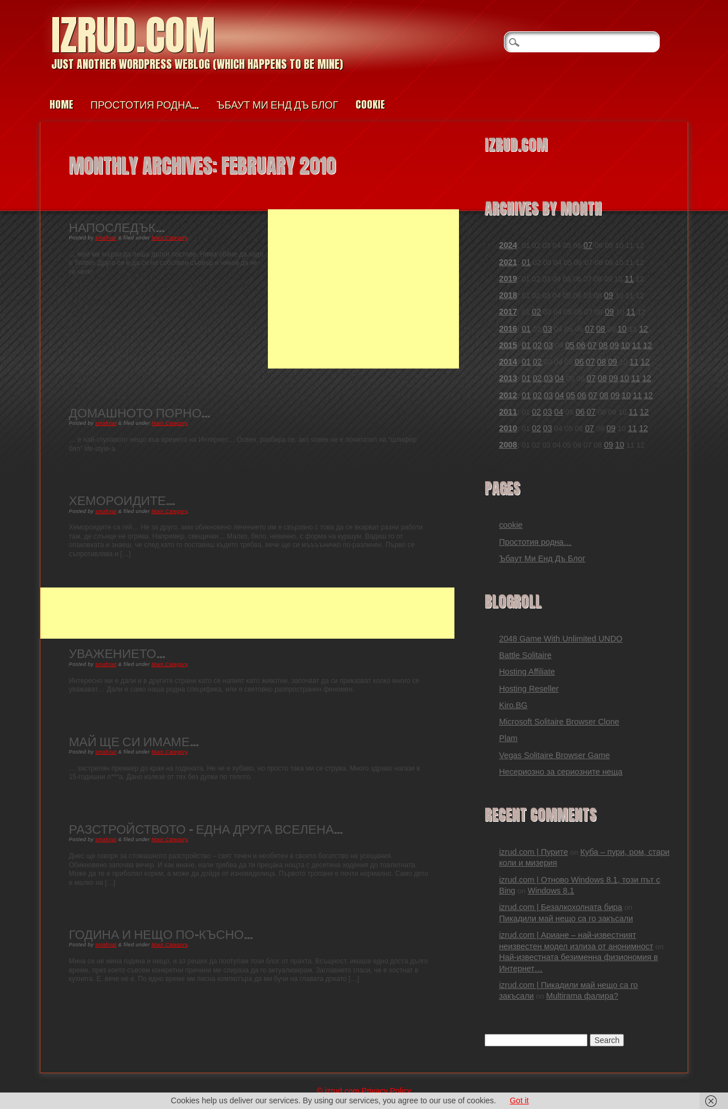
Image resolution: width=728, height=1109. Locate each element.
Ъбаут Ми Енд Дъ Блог (277, 104)
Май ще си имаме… (134, 740)
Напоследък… (117, 226)
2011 (508, 411)
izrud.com (133, 35)
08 (600, 328)
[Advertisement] (363, 289)
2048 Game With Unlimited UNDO (560, 638)
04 (559, 378)
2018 (508, 295)
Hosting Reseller (529, 688)
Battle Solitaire (525, 655)
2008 (508, 444)
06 (580, 345)
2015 (508, 345)
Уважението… (117, 652)
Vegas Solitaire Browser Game (554, 755)
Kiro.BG (513, 705)
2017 (508, 311)
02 (536, 311)
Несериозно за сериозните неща (560, 771)
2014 (508, 361)
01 (526, 262)
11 (629, 278)
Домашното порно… (139, 412)
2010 (508, 428)
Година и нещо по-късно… (161, 933)
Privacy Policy (386, 1090)
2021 (508, 262)
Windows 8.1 (551, 890)
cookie (370, 104)
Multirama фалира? (582, 995)
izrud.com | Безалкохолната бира (560, 907)
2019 (508, 278)
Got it (519, 1100)
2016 (508, 328)
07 (588, 245)
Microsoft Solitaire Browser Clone (559, 721)
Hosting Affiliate (527, 671)
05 (569, 345)
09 (608, 295)
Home (61, 104)
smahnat (106, 238)
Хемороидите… (122, 499)
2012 (508, 395)
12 (643, 328)
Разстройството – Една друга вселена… (206, 828)
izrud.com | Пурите (533, 851)
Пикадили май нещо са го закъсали (566, 918)
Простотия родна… (144, 104)
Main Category (170, 238)
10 (622, 328)
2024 (508, 245)
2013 (508, 378)
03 (547, 328)
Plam (508, 738)
